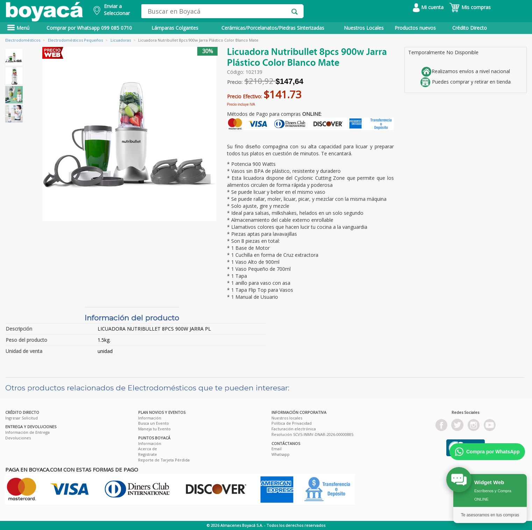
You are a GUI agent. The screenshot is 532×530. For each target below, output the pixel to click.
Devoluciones (18, 437)
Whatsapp (280, 454)
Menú (18, 27)
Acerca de (147, 448)
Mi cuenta (428, 7)
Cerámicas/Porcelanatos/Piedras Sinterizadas (272, 27)
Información (149, 418)
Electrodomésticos (22, 40)
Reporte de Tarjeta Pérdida (164, 459)
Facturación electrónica (293, 428)
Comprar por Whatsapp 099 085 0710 (89, 27)
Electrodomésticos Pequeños (75, 40)
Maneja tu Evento (154, 428)
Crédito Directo (469, 27)
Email (276, 448)
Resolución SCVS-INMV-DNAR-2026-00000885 (312, 434)
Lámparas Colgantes (174, 27)
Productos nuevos (415, 27)
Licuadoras (121, 40)
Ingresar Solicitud (21, 418)
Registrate (147, 454)
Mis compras (470, 7)
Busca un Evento (153, 423)
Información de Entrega (27, 432)
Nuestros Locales (364, 27)
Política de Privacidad (291, 423)
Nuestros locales (286, 418)
